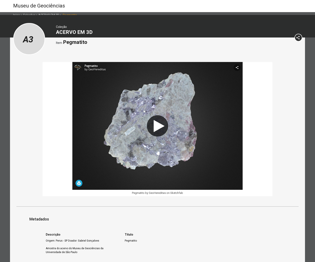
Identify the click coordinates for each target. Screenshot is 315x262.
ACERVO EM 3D (75, 32)
